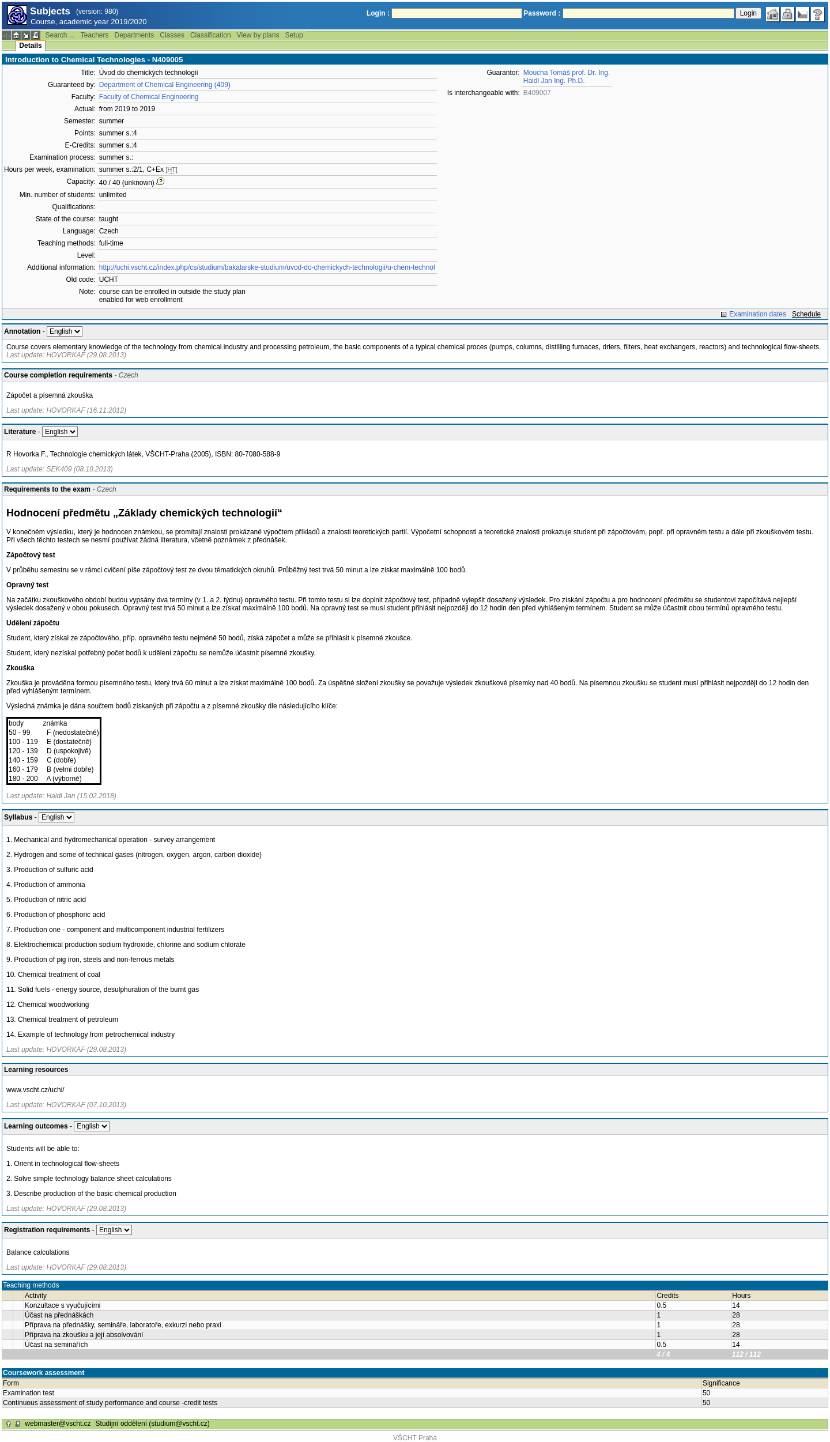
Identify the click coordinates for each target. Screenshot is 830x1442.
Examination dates (757, 314)
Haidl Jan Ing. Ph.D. (554, 81)
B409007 (537, 93)
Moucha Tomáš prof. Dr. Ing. (566, 73)
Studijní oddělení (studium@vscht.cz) (153, 1424)
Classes (172, 35)
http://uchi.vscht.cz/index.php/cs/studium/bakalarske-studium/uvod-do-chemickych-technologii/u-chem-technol (267, 267)
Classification (210, 35)
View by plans (258, 35)
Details (30, 45)
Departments (134, 35)
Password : (541, 13)
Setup (294, 35)
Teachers (95, 35)
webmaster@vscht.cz (57, 1424)
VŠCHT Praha (415, 1438)
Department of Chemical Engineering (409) (165, 85)
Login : (378, 13)
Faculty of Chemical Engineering (149, 97)
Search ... (59, 35)
